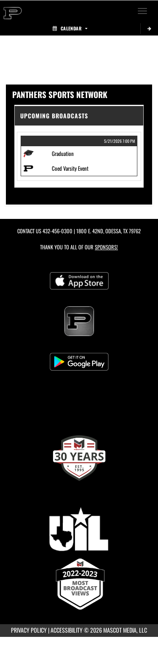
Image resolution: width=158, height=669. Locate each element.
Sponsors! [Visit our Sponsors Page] (106, 247)
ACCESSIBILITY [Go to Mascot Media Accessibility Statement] (67, 629)
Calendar (70, 28)
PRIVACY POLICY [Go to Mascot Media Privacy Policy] (29, 629)
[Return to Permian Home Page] (12, 11)
